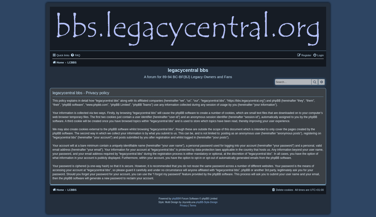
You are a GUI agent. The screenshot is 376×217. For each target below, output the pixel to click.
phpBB (175, 198)
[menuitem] (75, 55)
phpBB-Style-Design (206, 202)
